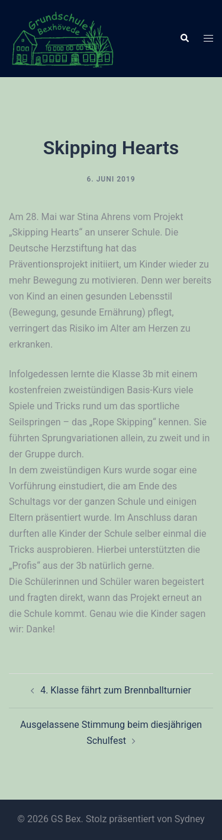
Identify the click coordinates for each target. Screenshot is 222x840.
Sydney (190, 819)
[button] (184, 38)
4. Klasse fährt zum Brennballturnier (115, 690)
